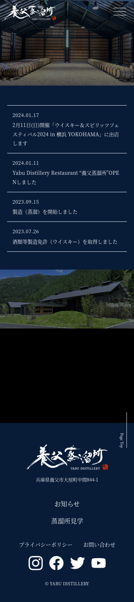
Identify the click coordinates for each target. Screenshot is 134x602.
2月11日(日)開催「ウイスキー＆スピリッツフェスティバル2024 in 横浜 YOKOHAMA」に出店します (66, 133)
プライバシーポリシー (46, 544)
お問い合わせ (99, 544)
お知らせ (67, 503)
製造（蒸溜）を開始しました (45, 211)
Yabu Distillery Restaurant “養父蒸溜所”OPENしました (66, 177)
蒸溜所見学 (67, 520)
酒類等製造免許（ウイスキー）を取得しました (65, 241)
